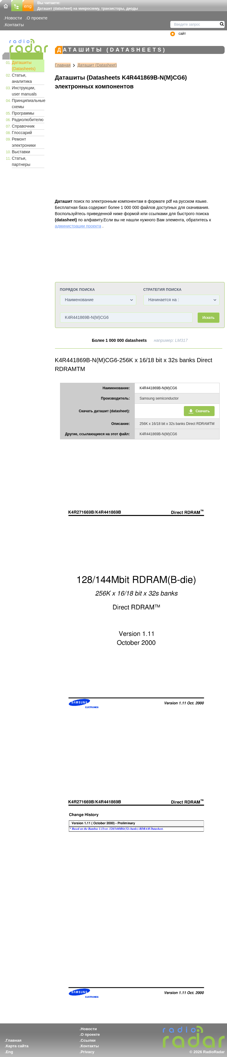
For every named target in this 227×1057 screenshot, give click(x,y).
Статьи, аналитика (22, 78)
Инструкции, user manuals (24, 90)
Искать (208, 318)
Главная (63, 65)
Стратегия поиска (162, 290)
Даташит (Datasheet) (97, 65)
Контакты (14, 24)
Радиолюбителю (27, 119)
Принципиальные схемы (28, 103)
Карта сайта (17, 1046)
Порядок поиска (77, 290)
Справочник (23, 126)
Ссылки (88, 1040)
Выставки (21, 151)
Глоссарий (22, 132)
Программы (23, 113)
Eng (9, 1052)
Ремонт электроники (24, 142)
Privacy (87, 1052)
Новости (13, 17)
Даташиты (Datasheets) (23, 65)
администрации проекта (78, 226)
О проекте (37, 17)
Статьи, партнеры (21, 161)
